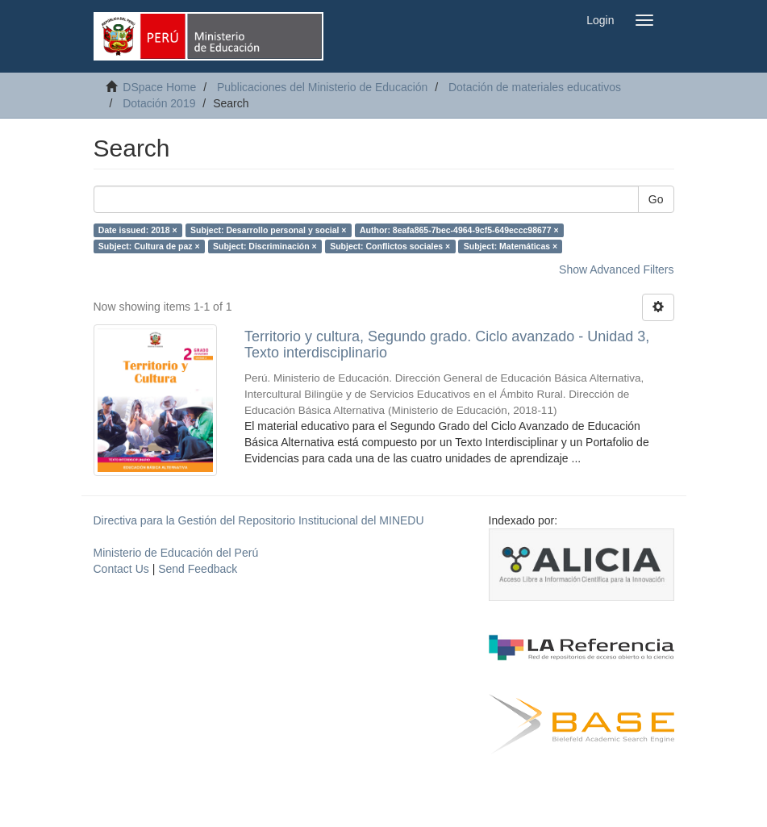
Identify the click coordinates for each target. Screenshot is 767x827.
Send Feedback (197, 568)
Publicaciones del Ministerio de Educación (322, 87)
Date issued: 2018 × (137, 230)
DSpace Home (159, 87)
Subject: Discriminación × (265, 246)
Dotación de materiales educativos (534, 87)
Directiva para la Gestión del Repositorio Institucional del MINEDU (259, 520)
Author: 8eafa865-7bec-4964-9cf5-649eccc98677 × (459, 230)
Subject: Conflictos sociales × (390, 246)
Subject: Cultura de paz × (149, 246)
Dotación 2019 (159, 103)
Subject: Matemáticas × (510, 246)
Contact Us (121, 568)
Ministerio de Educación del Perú (176, 552)
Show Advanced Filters (616, 269)
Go (656, 199)
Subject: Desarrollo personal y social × (268, 230)
